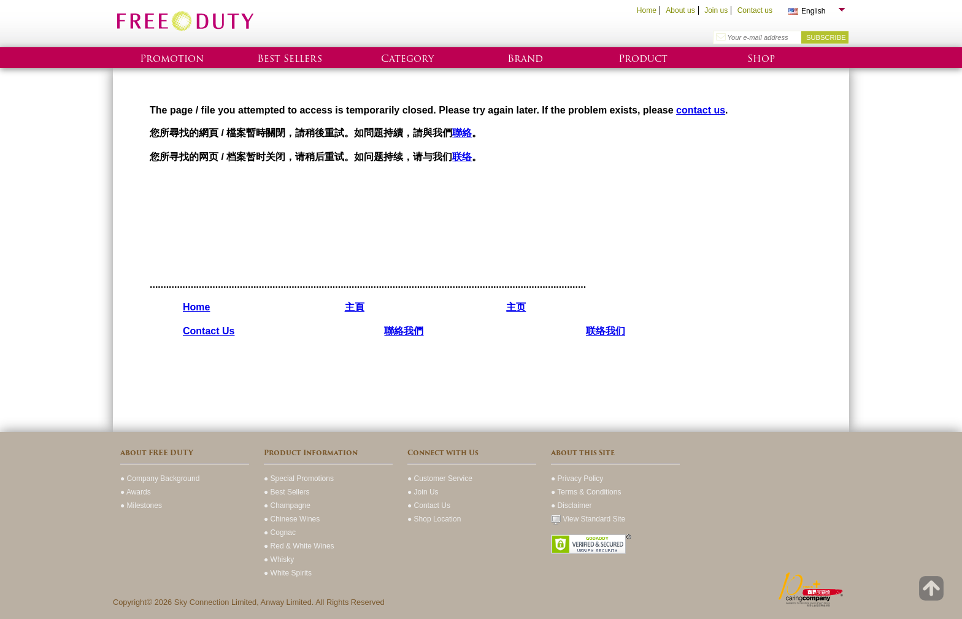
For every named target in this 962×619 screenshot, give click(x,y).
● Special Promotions (299, 478)
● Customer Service (439, 478)
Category (407, 58)
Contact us (754, 10)
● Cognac (280, 532)
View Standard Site (588, 519)
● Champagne (287, 505)
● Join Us (423, 492)
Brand (525, 58)
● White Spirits (288, 573)
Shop (761, 58)
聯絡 (462, 133)
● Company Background (159, 478)
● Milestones (141, 505)
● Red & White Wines (299, 546)
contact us (700, 110)
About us (680, 10)
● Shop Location (434, 519)
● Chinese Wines (292, 519)
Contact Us (208, 331)
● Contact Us (428, 505)
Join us (716, 10)
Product (643, 58)
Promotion (172, 58)
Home (646, 10)
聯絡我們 (403, 331)
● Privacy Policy (577, 478)
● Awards (135, 492)
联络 (462, 157)
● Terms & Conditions (586, 492)
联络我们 (605, 331)
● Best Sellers (287, 492)
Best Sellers (289, 58)
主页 (516, 307)
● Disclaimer (571, 505)
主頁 (354, 307)
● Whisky (279, 559)
